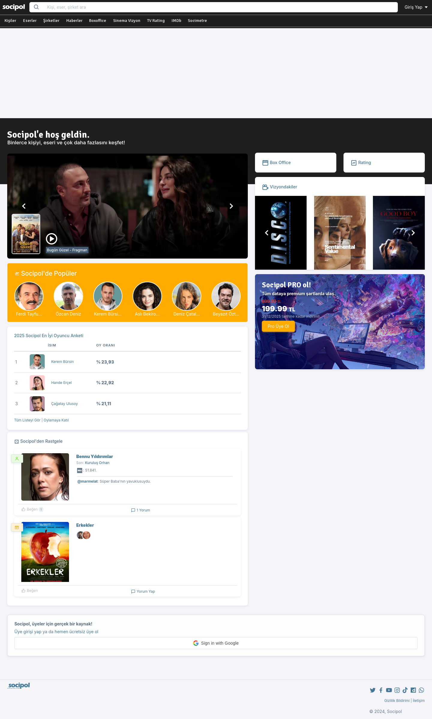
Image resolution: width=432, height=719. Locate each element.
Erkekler (85, 525)
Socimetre (197, 20)
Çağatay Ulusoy (64, 403)
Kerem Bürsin (62, 361)
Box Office (276, 162)
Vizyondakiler (279, 186)
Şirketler (51, 20)
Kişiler (10, 20)
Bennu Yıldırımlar (94, 456)
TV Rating (156, 20)
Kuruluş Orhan (97, 462)
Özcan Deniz (68, 313)
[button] (24, 206)
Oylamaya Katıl (56, 420)
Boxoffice (97, 20)
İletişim (419, 700)
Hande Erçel (61, 382)
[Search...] (220, 7)
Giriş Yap (417, 7)
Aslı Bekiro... (147, 313)
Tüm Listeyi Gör (27, 420)
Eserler (30, 20)
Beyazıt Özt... (226, 313)
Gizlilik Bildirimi (397, 700)
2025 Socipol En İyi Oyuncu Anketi (48, 335)
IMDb (176, 20)
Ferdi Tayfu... (29, 313)
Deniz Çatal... (186, 313)
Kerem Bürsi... (108, 313)
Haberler (74, 20)
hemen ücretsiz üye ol (76, 631)
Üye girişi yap (27, 631)
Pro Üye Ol (278, 326)
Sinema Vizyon (126, 20)
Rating (360, 162)
